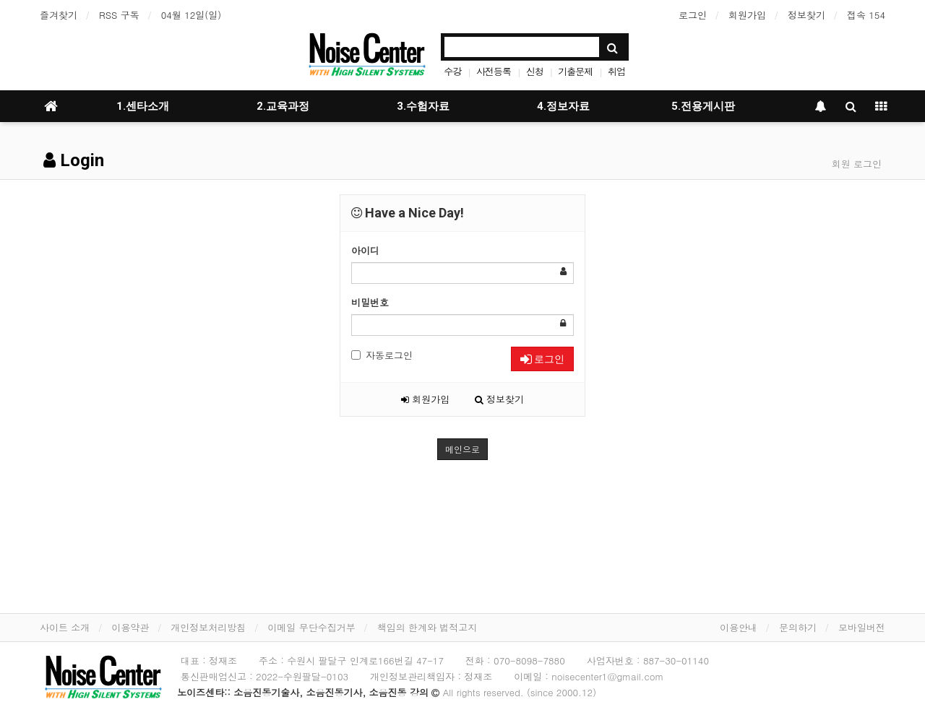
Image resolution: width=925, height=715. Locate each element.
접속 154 (866, 15)
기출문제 (575, 71)
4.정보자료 (563, 106)
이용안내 (738, 627)
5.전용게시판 (703, 106)
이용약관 (130, 627)
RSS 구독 (119, 15)
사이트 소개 (65, 627)
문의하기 (798, 627)
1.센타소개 (142, 106)
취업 (616, 71)
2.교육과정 (283, 106)
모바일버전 (861, 627)
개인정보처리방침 (208, 627)
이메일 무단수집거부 (311, 627)
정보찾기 (806, 15)
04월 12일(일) (191, 15)
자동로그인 (382, 355)
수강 (452, 71)
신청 (534, 71)
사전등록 (493, 71)
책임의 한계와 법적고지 (427, 627)
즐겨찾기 (58, 15)
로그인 (693, 15)
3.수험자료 (423, 106)
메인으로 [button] (462, 449)
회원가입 (747, 15)
